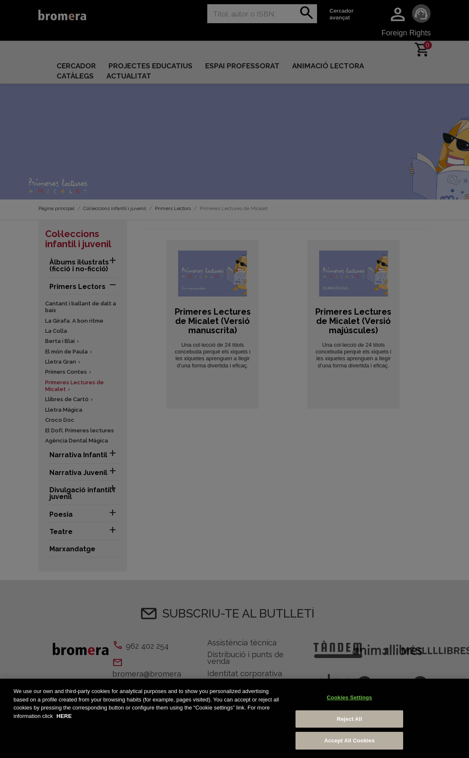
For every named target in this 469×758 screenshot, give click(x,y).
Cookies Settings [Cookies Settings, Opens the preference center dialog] (349, 697)
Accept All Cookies (349, 740)
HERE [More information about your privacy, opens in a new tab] (64, 716)
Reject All (349, 719)
